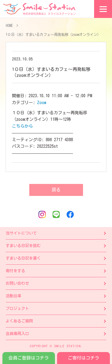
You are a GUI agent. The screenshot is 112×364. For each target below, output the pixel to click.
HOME (9, 25)
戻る (56, 190)
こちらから (22, 126)
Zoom (41, 102)
